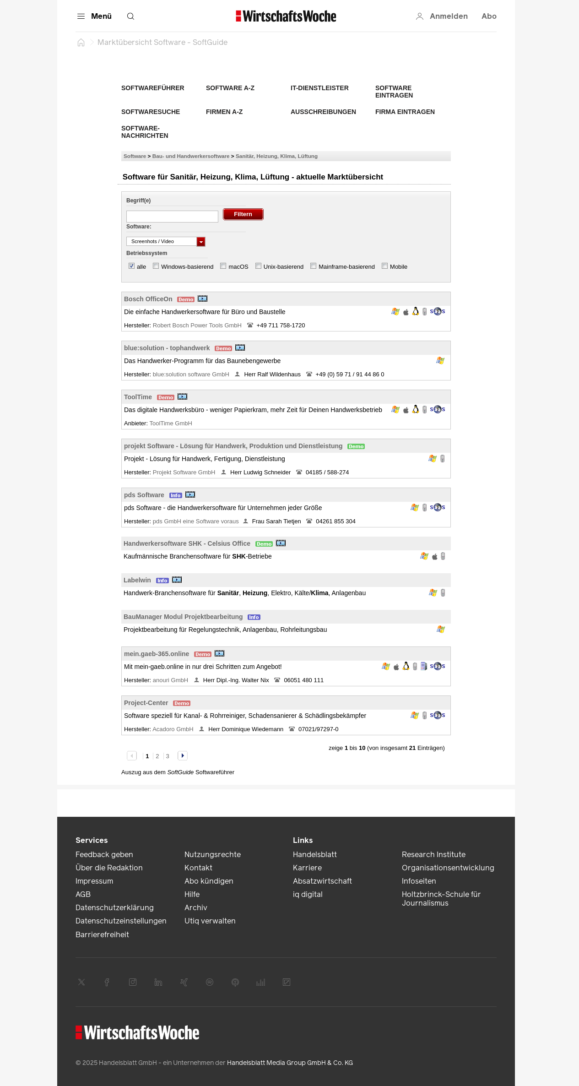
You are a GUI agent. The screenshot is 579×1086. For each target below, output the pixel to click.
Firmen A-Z (224, 111)
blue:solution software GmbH (192, 374)
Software (135, 156)
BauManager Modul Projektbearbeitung (183, 616)
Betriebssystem (146, 253)
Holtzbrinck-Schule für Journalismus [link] (441, 898)
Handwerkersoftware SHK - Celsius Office (187, 543)
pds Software (144, 495)
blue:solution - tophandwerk (167, 348)
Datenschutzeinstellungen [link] (121, 921)
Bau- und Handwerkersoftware (191, 156)
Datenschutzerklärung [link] (115, 907)
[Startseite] (81, 42)
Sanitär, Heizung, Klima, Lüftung (277, 156)
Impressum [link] (94, 881)
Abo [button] (489, 16)
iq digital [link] (308, 894)
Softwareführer (152, 88)
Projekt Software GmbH (185, 472)
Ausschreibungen (323, 111)
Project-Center (146, 702)
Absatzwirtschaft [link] (322, 881)
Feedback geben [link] (104, 854)
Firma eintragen (405, 111)
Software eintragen (394, 91)
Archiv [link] (195, 907)
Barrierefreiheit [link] (102, 934)
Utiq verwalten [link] (210, 921)
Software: (139, 226)
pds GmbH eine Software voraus (196, 521)
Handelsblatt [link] (315, 854)
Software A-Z (230, 88)
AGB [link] (83, 894)
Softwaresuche (150, 111)
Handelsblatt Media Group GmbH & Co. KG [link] (290, 1063)
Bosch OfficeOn (148, 299)
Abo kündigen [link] (208, 881)
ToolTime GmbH (171, 423)
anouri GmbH (171, 680)
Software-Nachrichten (144, 132)
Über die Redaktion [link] (109, 868)
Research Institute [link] (433, 854)
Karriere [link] (307, 868)
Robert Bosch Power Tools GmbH (198, 325)
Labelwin (137, 580)
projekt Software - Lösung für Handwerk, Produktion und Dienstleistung (233, 446)
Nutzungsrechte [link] (212, 854)
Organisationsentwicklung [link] (448, 868)
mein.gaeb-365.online (156, 653)
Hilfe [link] (192, 894)
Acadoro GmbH (173, 729)
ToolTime (138, 397)
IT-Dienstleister (320, 88)
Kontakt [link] (198, 868)
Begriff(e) (138, 200)
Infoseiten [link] (419, 881)
